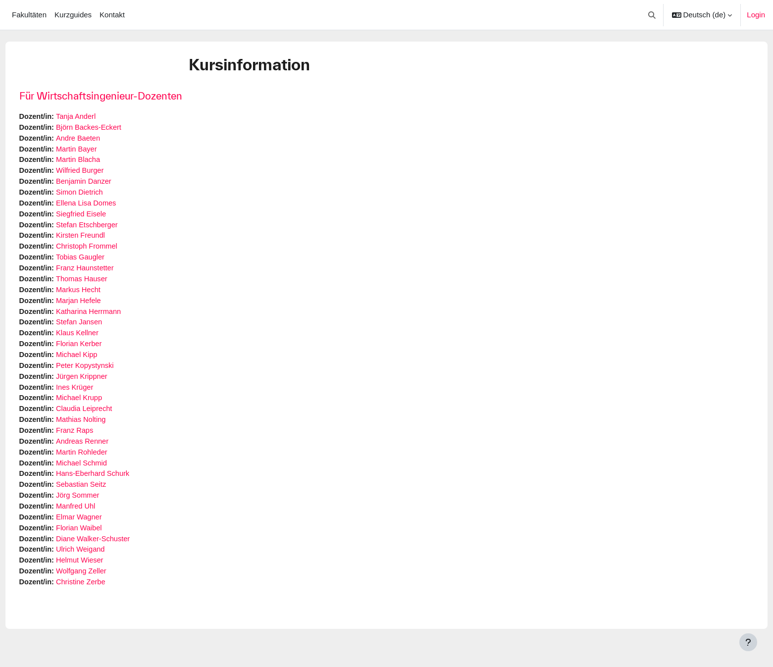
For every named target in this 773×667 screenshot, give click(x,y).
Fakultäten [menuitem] (29, 14)
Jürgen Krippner (102, 384)
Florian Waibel (99, 540)
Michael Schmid (102, 473)
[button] (652, 15)
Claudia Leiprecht (105, 417)
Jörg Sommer (98, 507)
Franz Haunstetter (105, 272)
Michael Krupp (99, 406)
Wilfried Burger (100, 172)
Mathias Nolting (101, 428)
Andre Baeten (98, 139)
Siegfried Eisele (101, 217)
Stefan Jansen (99, 328)
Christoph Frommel (107, 250)
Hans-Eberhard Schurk (114, 484)
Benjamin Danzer (104, 183)
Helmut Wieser (100, 573)
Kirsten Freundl (101, 239)
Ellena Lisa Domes (107, 206)
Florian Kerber (99, 351)
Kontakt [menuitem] (112, 14)
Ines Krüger (95, 395)
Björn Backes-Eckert (109, 128)
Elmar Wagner (99, 529)
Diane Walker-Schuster (114, 551)
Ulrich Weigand (101, 562)
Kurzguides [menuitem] (73, 14)
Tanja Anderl (96, 116)
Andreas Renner (103, 451)
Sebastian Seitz (101, 495)
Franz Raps (95, 440)
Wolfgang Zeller (102, 584)
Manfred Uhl (96, 517)
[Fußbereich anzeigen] (748, 642)
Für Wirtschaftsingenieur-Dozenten (119, 96)
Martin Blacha (98, 161)
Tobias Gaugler (101, 261)
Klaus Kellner (97, 339)
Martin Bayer (97, 150)
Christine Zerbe (101, 596)
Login (756, 14)
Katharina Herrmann (109, 317)
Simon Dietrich (100, 195)
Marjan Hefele (99, 306)
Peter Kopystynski (105, 373)
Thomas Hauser (102, 284)
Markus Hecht (99, 295)
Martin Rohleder (102, 462)
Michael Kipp (97, 362)
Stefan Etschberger (107, 228)
